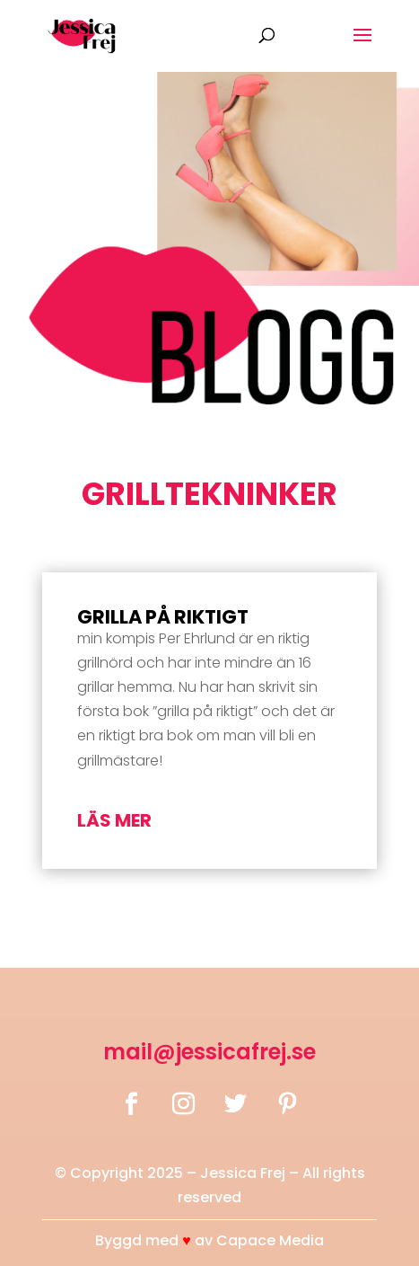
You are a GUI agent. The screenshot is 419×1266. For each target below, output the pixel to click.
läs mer (114, 820)
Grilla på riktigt (163, 617)
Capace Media (270, 1240)
